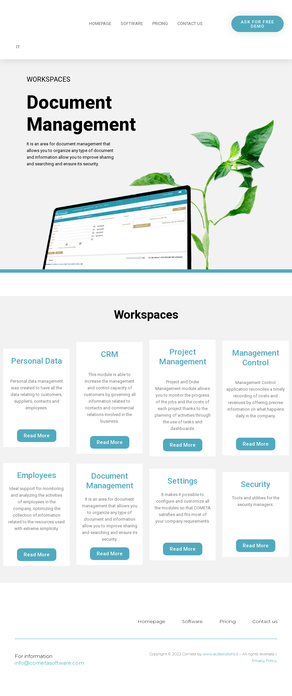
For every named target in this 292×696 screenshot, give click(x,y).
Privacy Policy (264, 660)
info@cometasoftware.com (49, 663)
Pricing (160, 23)
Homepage (100, 23)
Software (132, 23)
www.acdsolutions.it (220, 654)
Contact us (190, 23)
